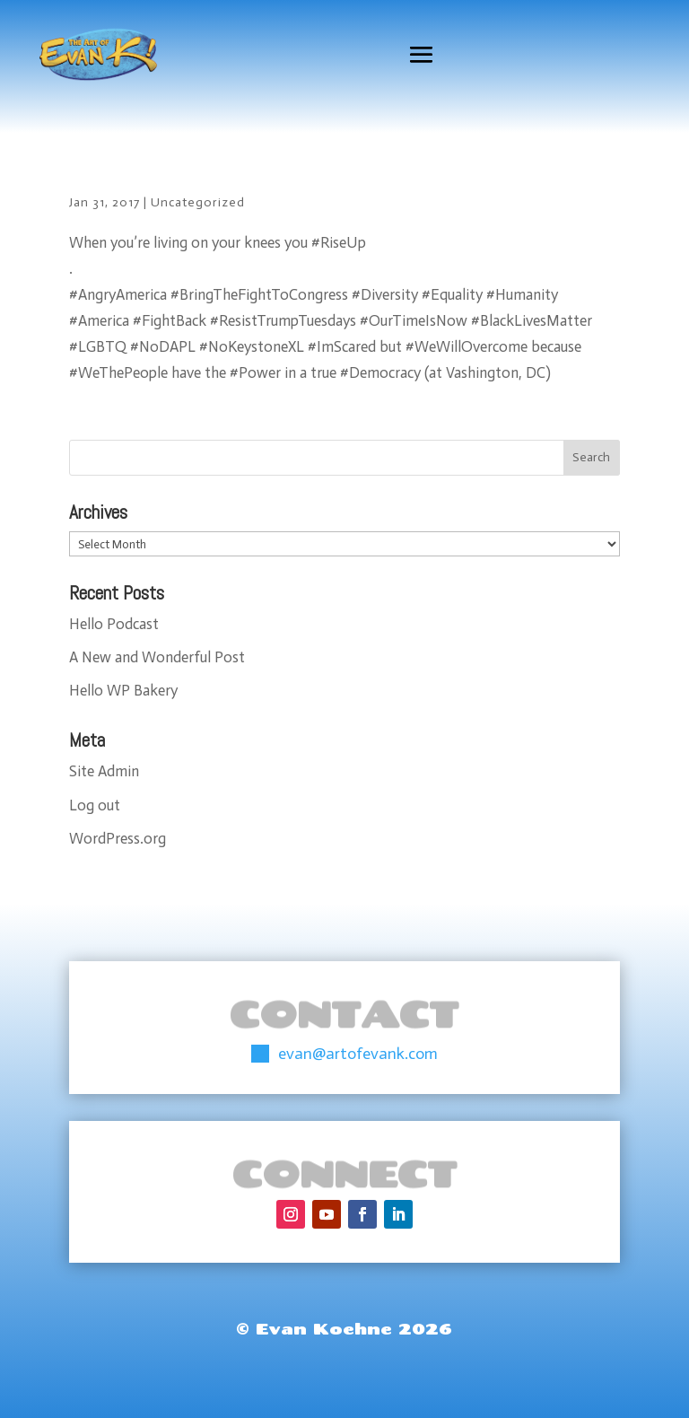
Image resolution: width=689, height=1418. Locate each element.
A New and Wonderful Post (157, 657)
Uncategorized (198, 202)
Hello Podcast (114, 624)
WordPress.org (117, 838)
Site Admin (104, 771)
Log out (94, 805)
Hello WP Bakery (123, 690)
